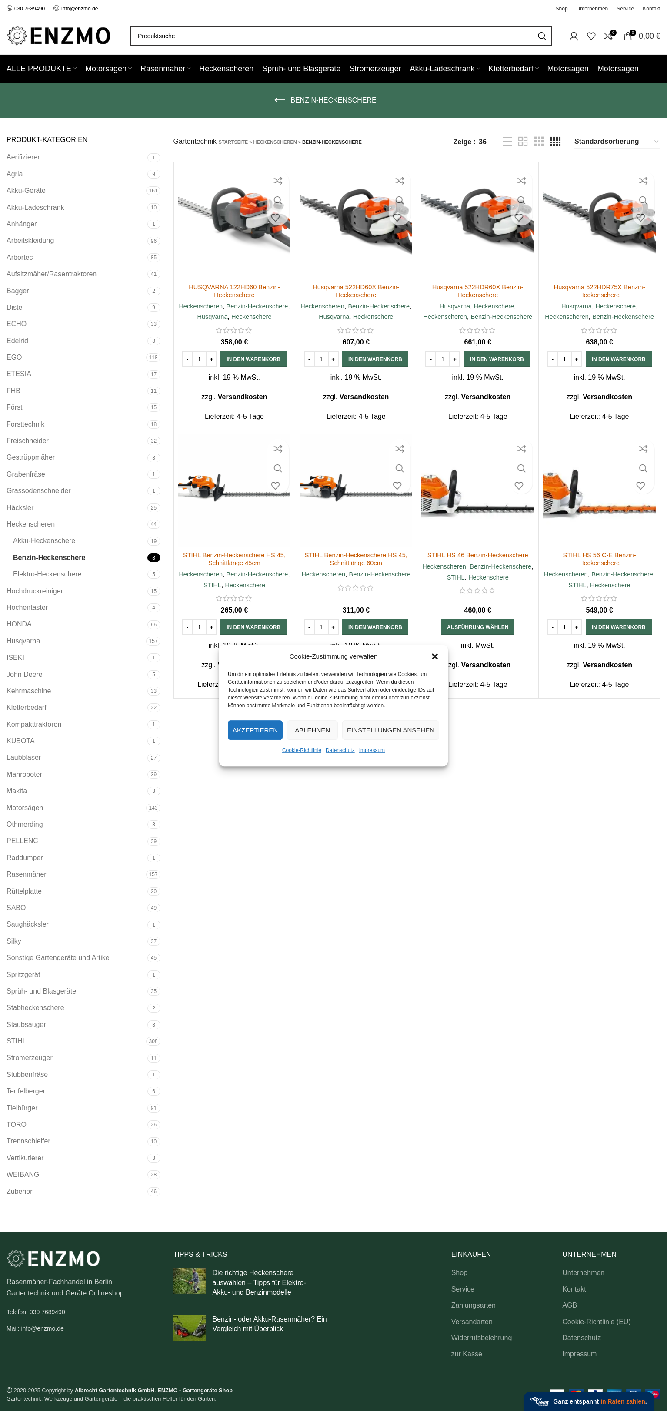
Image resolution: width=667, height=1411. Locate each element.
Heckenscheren (31, 524)
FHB (13, 390)
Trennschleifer (28, 1141)
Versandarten (472, 1321)
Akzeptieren (255, 730)
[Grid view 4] (555, 142)
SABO (16, 907)
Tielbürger (22, 1108)
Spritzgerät (23, 974)
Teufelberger (26, 1091)
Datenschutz (340, 750)
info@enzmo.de (79, 9)
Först (14, 407)
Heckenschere (234, 327)
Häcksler (20, 507)
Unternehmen (583, 1272)
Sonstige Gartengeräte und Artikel (59, 957)
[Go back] (279, 100)
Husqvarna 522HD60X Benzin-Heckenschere (356, 290)
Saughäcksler (28, 924)
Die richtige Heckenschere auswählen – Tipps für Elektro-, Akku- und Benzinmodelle (260, 1282)
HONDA (19, 624)
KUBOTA (21, 741)
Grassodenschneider (39, 490)
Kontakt (574, 1289)
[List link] (83, 1312)
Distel (15, 307)
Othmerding (25, 824)
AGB (569, 1305)
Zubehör (20, 1191)
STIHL (16, 1041)
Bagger (18, 291)
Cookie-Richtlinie (301, 750)
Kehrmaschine (29, 691)
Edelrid (17, 340)
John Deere (25, 674)
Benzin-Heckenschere (49, 557)
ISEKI (15, 657)
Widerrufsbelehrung (481, 1337)
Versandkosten (242, 407)
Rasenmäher (27, 874)
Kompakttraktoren (34, 724)
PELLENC (22, 841)
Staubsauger (26, 1024)
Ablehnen (312, 730)
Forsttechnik (25, 424)
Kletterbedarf (27, 707)
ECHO (17, 324)
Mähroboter (24, 774)
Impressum (372, 750)
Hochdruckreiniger (35, 591)
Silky (14, 941)
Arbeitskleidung (30, 240)
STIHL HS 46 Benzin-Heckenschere (477, 566)
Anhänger (22, 224)
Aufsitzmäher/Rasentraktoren (52, 274)
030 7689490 (26, 9)
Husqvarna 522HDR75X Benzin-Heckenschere (599, 290)
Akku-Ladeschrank (35, 207)
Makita (17, 791)
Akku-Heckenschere (44, 540)
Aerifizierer (23, 157)
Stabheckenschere (35, 1007)
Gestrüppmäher (31, 457)
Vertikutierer (25, 1158)
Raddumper (25, 857)
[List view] (507, 142)
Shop (459, 1272)
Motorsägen (25, 807)
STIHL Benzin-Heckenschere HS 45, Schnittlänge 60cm (356, 569)
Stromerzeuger (30, 1057)
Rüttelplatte (24, 891)
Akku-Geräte (26, 190)
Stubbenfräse (27, 1074)
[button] (434, 656)
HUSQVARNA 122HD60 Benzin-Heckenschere (234, 290)
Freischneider (28, 440)
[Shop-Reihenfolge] (617, 142)
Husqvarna (23, 641)
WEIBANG (23, 1174)
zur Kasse (466, 1354)
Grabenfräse (26, 474)
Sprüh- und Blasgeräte (41, 991)
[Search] (341, 36)
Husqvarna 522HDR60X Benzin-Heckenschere (478, 290)
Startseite (233, 142)
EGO (14, 357)
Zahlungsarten (473, 1305)
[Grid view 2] (523, 142)
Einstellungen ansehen (390, 730)
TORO (17, 1124)
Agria (15, 174)
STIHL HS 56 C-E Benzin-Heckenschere (599, 569)
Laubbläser (24, 757)
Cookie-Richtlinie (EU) (596, 1321)
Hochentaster (27, 607)
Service (462, 1289)
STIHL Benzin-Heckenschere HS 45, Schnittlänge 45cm (234, 569)
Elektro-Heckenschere (47, 574)
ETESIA (19, 374)
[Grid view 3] (539, 142)
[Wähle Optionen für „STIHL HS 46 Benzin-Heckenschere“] (477, 648)
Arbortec (20, 257)
